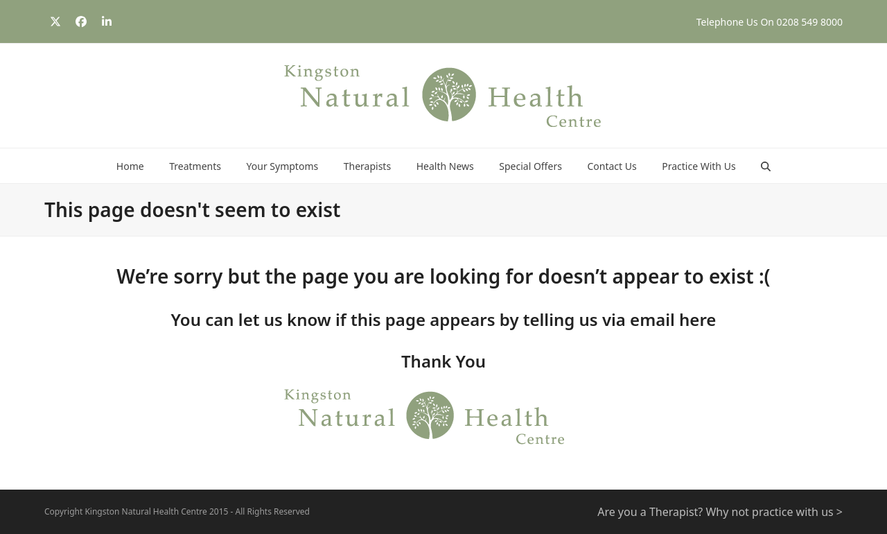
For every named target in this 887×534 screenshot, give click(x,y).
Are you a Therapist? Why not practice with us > (720, 511)
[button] (766, 165)
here (697, 319)
